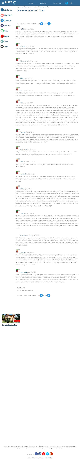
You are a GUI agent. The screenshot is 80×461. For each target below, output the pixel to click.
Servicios (7, 26)
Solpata (22, 78)
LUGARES (43, 3)
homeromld (23, 272)
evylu (21, 90)
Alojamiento (8, 15)
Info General (8, 10)
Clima (6, 41)
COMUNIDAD (57, 3)
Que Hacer (7, 20)
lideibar (22, 189)
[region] (47, 17)
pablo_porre (23, 149)
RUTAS (31, 3)
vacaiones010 (24, 61)
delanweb (23, 46)
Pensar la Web (49, 457)
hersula (22, 103)
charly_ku (22, 161)
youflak (22, 29)
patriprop (22, 132)
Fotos (6, 31)
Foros (6, 47)
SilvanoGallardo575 (25, 235)
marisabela (23, 174)
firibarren (22, 213)
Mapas (6, 36)
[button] (66, 3)
